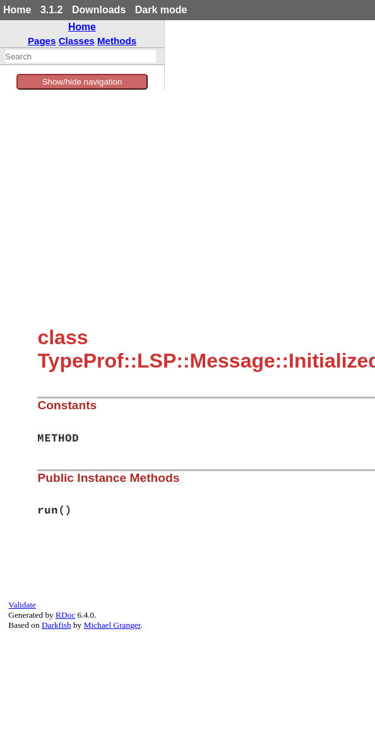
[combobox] (80, 56)
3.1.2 (51, 9)
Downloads (99, 9)
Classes (77, 40)
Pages (42, 40)
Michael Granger (112, 625)
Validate (22, 604)
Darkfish (56, 625)
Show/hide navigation (82, 82)
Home (17, 9)
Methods (116, 40)
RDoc (65, 615)
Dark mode (161, 9)
